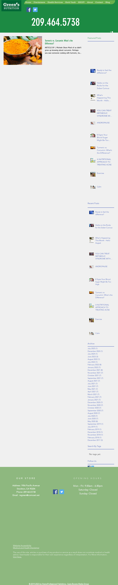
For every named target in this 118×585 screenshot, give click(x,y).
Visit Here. (17, 557)
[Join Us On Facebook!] (28, 9)
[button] (111, 32)
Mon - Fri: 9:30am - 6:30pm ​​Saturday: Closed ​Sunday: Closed (88, 489)
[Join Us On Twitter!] (35, 9)
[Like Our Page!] (55, 491)
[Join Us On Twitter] (61, 491)
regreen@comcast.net (29, 495)
